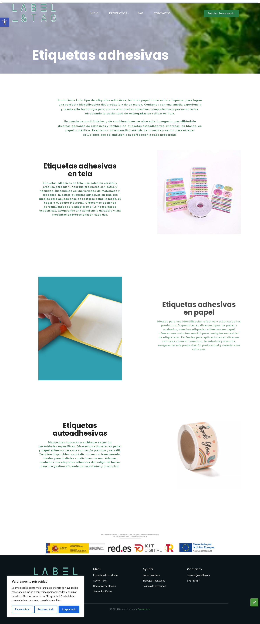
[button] (4, 22)
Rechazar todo (45, 609)
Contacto (162, 13)
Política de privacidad (154, 586)
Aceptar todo (69, 609)
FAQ (140, 13)
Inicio (94, 13)
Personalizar (22, 609)
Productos (119, 13)
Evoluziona (144, 609)
